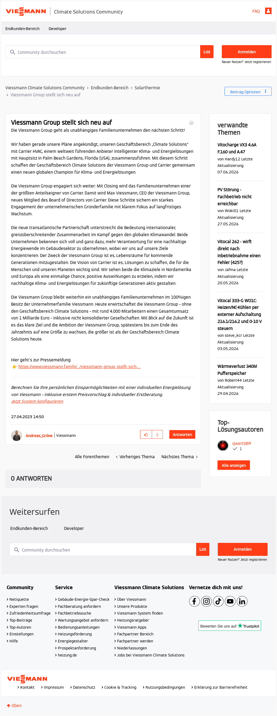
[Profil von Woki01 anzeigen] (232, 210)
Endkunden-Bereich (22, 28)
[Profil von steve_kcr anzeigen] (233, 335)
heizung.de (67, 655)
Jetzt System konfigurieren (37, 401)
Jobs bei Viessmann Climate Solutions (150, 655)
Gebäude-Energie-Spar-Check (84, 599)
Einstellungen (21, 634)
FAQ (256, 11)
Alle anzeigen (234, 465)
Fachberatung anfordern (79, 606)
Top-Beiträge (20, 620)
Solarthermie (147, 87)
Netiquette (19, 599)
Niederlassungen (132, 648)
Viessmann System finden (140, 613)
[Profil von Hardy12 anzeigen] (232, 158)
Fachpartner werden (135, 641)
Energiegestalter (73, 641)
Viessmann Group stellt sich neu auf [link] (46, 94)
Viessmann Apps (131, 627)
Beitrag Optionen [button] (245, 92)
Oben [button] (17, 705)
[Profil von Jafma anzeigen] (230, 269)
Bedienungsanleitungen (79, 627)
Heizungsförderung (75, 634)
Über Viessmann (131, 599)
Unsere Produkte (132, 606)
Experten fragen (23, 606)
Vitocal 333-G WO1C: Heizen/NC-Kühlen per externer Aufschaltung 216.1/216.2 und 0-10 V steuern (239, 314)
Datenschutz (84, 687)
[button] (190, 123)
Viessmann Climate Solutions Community (45, 87)
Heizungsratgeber (133, 620)
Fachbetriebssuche (74, 613)
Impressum (54, 687)
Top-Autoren (20, 627)
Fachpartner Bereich (135, 634)
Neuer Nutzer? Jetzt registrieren (246, 62)
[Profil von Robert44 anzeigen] (233, 380)
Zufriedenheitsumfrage (30, 613)
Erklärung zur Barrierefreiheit (221, 687)
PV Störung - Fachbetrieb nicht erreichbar (234, 196)
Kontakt (27, 687)
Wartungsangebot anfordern (83, 620)
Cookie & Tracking (120, 687)
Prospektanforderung (77, 648)
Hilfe (13, 641)
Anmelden (268, 11)
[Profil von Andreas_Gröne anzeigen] (39, 435)
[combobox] (109, 51)
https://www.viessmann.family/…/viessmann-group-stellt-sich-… (79, 366)
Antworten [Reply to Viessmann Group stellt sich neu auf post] (182, 434)
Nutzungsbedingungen (165, 687)
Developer (58, 28)
